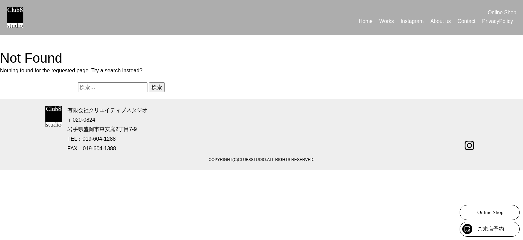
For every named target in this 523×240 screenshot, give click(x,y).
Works (383, 21)
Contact (465, 21)
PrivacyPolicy (497, 21)
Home (363, 21)
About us (439, 21)
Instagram (410, 21)
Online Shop (501, 12)
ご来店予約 (490, 229)
